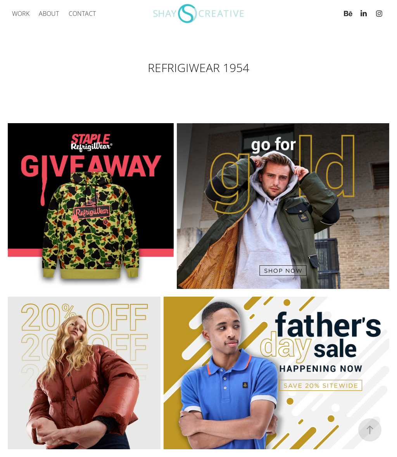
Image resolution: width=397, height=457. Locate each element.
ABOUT (49, 13)
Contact (82, 13)
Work (20, 13)
